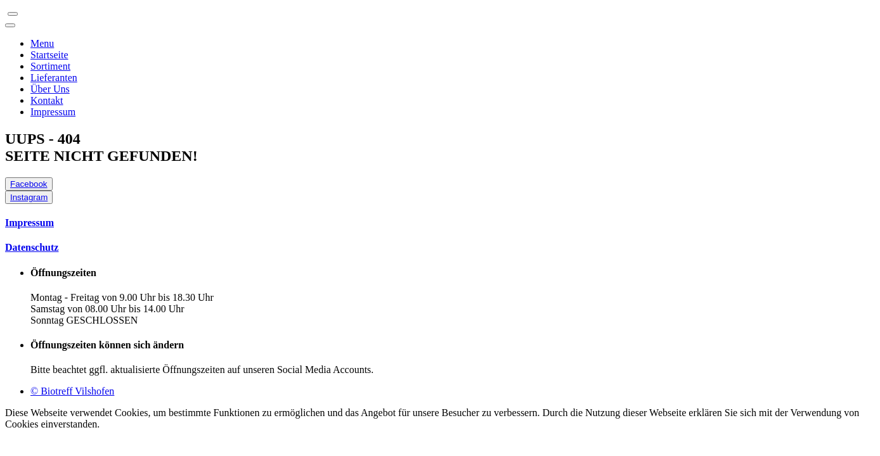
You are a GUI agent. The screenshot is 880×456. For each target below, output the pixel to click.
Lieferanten (53, 77)
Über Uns (50, 89)
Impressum (52, 111)
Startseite (49, 54)
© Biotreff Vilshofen (72, 391)
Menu (42, 43)
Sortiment (50, 66)
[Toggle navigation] (13, 14)
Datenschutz (31, 247)
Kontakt (46, 100)
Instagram (29, 197)
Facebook (29, 184)
